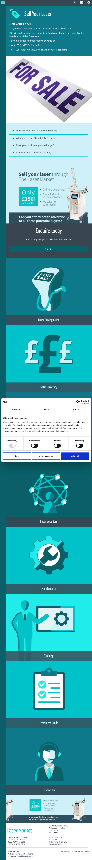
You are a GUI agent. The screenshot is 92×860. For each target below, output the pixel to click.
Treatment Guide (58, 842)
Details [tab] (46, 409)
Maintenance (56, 837)
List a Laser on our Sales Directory (33, 152)
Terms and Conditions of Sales (20, 856)
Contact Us (55, 844)
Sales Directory (16, 840)
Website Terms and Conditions (20, 854)
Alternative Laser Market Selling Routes (36, 138)
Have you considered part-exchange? (35, 145)
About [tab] (76, 409)
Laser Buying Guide (18, 837)
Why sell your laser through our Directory (36, 130)
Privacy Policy (13, 851)
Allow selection (46, 456)
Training (53, 840)
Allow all (75, 456)
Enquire (49, 249)
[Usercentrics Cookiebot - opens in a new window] (78, 402)
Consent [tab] (16, 409)
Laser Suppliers (16, 844)
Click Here (61, 50)
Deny (17, 456)
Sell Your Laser (16, 842)
